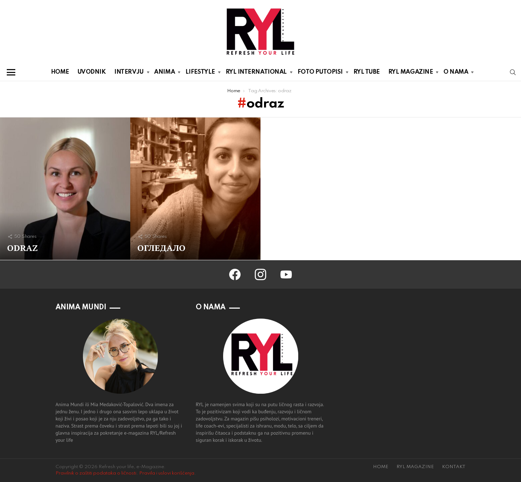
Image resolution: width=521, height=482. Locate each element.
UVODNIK (92, 72)
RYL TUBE (366, 72)
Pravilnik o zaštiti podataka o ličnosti (96, 473)
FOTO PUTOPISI (320, 73)
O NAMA (455, 73)
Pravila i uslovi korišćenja (166, 473)
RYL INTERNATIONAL (256, 73)
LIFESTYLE (200, 73)
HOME (60, 72)
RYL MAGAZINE (410, 73)
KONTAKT (453, 467)
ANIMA (164, 73)
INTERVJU (128, 73)
